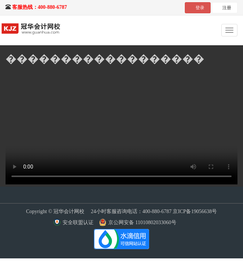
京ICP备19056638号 (195, 211)
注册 (227, 7)
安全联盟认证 (78, 222)
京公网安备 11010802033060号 (142, 222)
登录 (200, 7)
